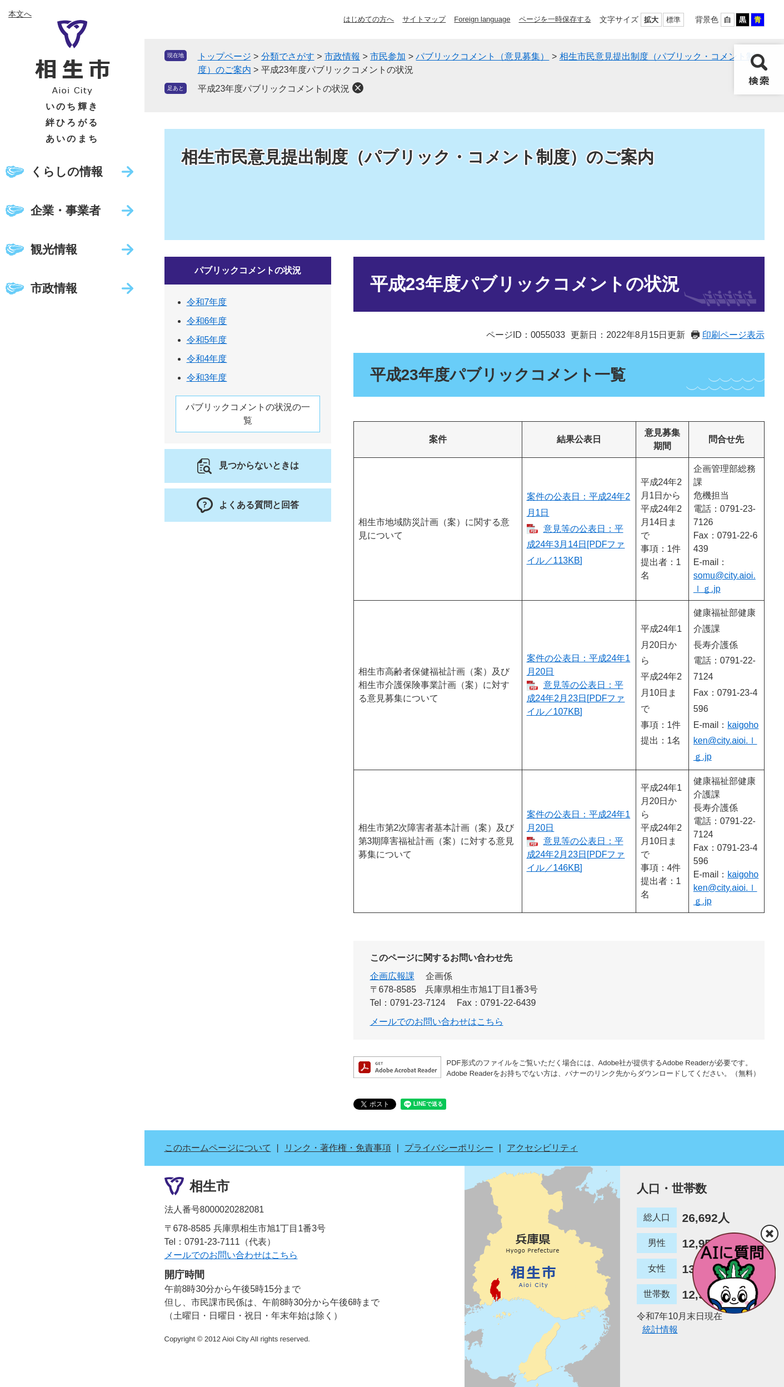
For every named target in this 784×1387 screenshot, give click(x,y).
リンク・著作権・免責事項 (337, 1147)
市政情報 (54, 288)
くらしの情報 (67, 171)
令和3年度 (207, 377)
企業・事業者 (66, 210)
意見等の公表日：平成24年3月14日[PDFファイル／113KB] (576, 545)
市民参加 (388, 56)
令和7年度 (207, 302)
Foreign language (482, 19)
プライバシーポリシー (449, 1147)
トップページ (224, 56)
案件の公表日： (558, 814)
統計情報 (660, 1329)
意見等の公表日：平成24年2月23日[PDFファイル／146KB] (576, 854)
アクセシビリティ (542, 1147)
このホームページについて (217, 1147)
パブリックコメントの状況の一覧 (248, 413)
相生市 (209, 1186)
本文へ (20, 13)
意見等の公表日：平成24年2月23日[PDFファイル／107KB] (576, 698)
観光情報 (54, 249)
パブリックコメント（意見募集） (482, 56)
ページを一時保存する (555, 19)
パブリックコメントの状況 (247, 270)
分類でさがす (287, 56)
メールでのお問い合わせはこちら (436, 1021)
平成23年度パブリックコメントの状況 (274, 88)
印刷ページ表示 (733, 335)
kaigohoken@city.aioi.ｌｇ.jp (725, 741)
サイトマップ (424, 19)
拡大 (651, 20)
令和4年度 (207, 358)
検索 (759, 69)
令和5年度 (207, 340)
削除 (357, 87)
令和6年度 (207, 321)
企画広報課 (392, 976)
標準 (673, 20)
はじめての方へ (368, 19)
